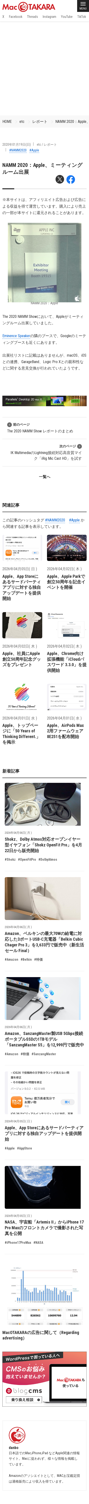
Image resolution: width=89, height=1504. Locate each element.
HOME (7, 121)
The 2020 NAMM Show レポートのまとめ (40, 427)
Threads (32, 17)
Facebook (15, 17)
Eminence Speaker (16, 336)
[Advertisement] (44, 68)
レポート (39, 121)
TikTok (81, 17)
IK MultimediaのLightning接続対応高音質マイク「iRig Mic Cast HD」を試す (46, 452)
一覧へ (44, 477)
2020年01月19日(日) (16, 144)
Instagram (49, 17)
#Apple (34, 150)
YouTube (67, 17)
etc (21, 121)
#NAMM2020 (18, 150)
